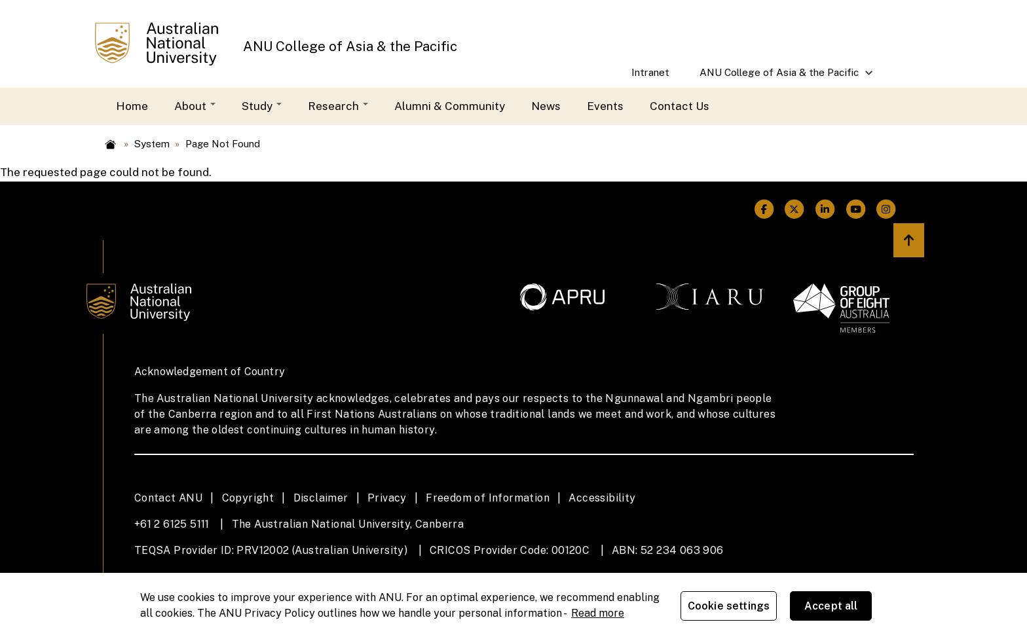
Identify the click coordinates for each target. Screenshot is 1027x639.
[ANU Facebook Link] (764, 209)
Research (338, 106)
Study (262, 106)
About (194, 106)
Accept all (831, 606)
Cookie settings (729, 606)
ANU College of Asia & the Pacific (350, 46)
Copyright (248, 498)
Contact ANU (168, 498)
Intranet (650, 72)
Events (605, 106)
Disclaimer (320, 498)
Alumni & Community (449, 106)
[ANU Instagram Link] (886, 209)
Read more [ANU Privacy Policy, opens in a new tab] (597, 613)
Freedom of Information (488, 498)
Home (132, 106)
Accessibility (602, 498)
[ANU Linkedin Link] (825, 209)
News (546, 106)
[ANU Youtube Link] (856, 209)
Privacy (387, 498)
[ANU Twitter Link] (795, 209)
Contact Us (679, 106)
